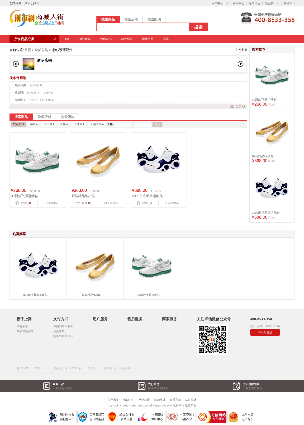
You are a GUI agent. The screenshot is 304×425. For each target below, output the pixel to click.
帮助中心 (238, 3)
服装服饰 (85, 39)
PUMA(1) (33, 92)
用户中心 (220, 3)
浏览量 (79, 124)
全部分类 (41, 50)
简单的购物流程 (63, 336)
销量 (34, 124)
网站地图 (144, 399)
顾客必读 (22, 326)
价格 (64, 124)
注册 (36, 3)
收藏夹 (272, 3)
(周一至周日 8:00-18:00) (265, 326)
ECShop (75, 368)
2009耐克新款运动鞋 (266, 212)
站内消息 (254, 3)
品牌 (166, 39)
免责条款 (59, 331)
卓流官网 (124, 368)
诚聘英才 (160, 399)
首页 (67, 39)
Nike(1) (48, 92)
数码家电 (106, 39)
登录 (27, 3)
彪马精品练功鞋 (263, 156)
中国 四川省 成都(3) (41, 100)
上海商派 (57, 368)
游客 (19, 3)
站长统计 (190, 399)
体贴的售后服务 (63, 326)
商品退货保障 (25, 331)
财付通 (107, 368)
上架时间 (97, 124)
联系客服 (175, 399)
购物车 (288, 3)
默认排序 (18, 124)
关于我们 (113, 399)
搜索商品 (108, 19)
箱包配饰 (127, 39)
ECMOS (39, 368)
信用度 (49, 124)
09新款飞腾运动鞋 (264, 99)
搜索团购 (154, 19)
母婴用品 (147, 39)
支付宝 (92, 368)
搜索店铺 (131, 19)
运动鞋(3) (36, 85)
